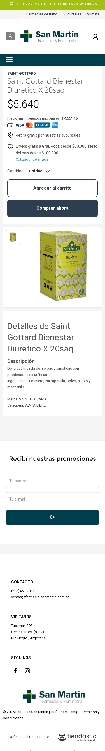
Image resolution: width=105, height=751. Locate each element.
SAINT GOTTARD (32, 399)
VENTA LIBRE (35, 405)
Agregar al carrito (52, 188)
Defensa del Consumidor (29, 737)
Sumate (93, 14)
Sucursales (72, 14)
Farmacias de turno (41, 14)
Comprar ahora (52, 208)
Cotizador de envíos (32, 159)
